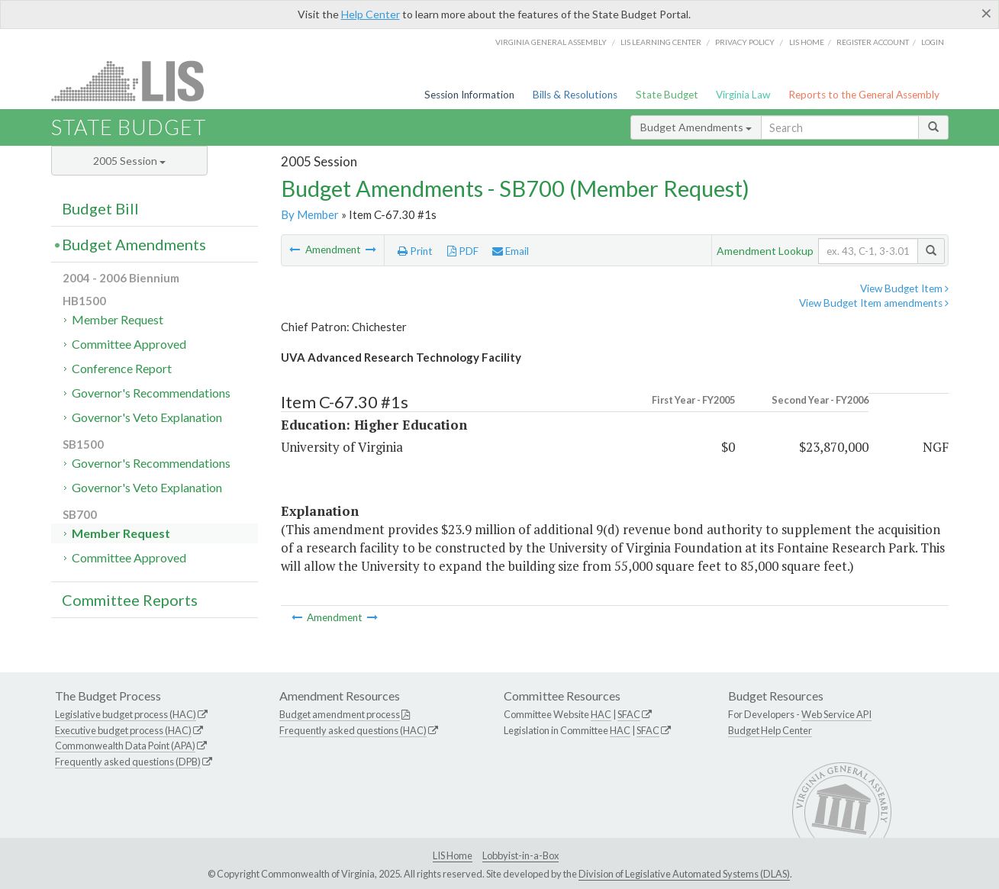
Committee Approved (129, 344)
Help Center (370, 14)
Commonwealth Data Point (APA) (125, 745)
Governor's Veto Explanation (147, 417)
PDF (463, 251)
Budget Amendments (696, 127)
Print (415, 251)
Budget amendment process (339, 714)
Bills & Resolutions (575, 95)
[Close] (986, 13)
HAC (601, 714)
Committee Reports (130, 600)
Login (932, 42)
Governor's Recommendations (151, 392)
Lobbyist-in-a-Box (520, 855)
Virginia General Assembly (551, 42)
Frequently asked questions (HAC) (353, 730)
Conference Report (122, 368)
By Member (310, 214)
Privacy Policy (745, 42)
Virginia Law (743, 95)
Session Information (469, 95)
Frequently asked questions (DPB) (128, 761)
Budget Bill (100, 208)
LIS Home (452, 855)
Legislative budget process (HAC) (125, 714)
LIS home (806, 42)
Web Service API (836, 714)
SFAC (628, 714)
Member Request (117, 319)
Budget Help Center (770, 730)
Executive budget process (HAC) (123, 730)
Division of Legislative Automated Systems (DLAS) (684, 874)
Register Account (872, 42)
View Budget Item (904, 288)
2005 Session (129, 160)
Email (510, 251)
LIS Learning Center (660, 42)
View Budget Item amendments (874, 303)
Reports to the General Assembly (863, 95)
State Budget (667, 95)
